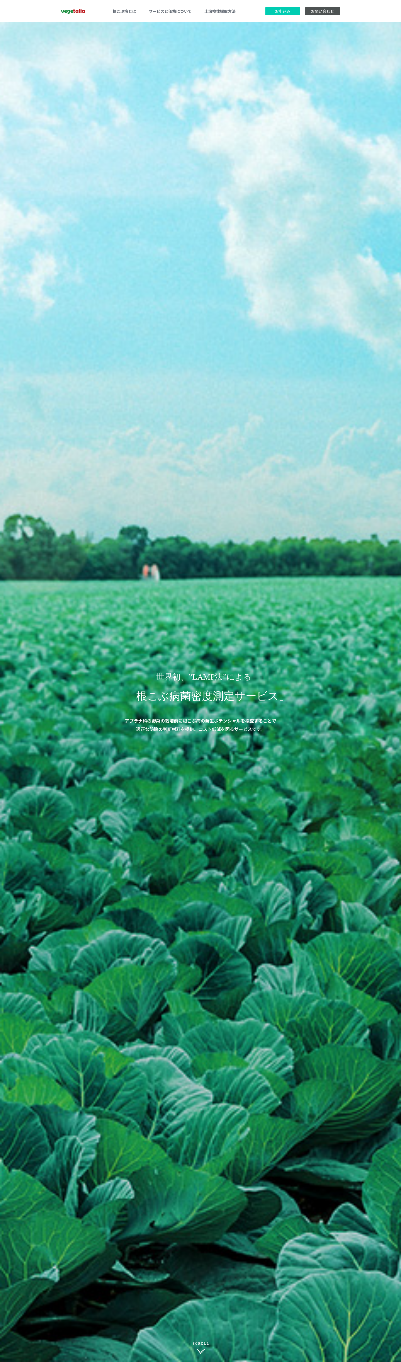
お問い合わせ (322, 11)
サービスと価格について (170, 11)
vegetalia (73, 11)
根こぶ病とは (124, 11)
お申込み (282, 11)
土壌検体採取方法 (220, 11)
